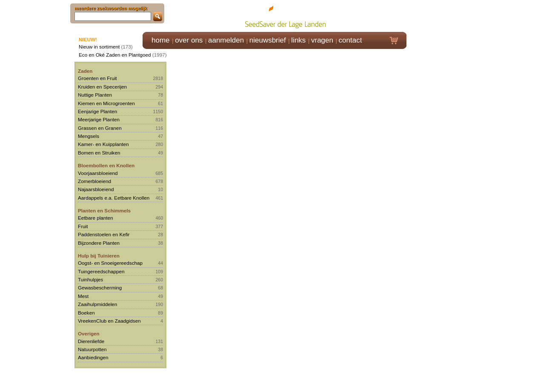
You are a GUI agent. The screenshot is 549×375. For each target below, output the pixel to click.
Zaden (85, 71)
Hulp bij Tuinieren (99, 255)
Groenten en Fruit (97, 78)
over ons (189, 40)
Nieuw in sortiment (99, 46)
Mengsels (88, 136)
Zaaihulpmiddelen (97, 304)
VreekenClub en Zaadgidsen (109, 320)
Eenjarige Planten (97, 111)
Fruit (83, 226)
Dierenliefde (91, 341)
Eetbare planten (95, 217)
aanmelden (226, 40)
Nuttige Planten (95, 94)
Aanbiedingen (93, 357)
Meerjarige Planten (99, 119)
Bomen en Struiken (99, 152)
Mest (83, 296)
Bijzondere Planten (99, 243)
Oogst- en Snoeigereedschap (110, 263)
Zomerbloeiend (94, 181)
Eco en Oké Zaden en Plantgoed (115, 54)
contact (350, 40)
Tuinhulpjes (90, 279)
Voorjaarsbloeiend (98, 173)
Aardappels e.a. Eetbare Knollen (113, 197)
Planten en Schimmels (104, 210)
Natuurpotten (92, 349)
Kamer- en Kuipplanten (103, 144)
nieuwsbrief (267, 40)
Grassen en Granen (100, 128)
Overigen (89, 333)
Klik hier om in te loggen (445, 15)
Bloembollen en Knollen (106, 165)
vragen (322, 40)
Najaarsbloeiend (96, 189)
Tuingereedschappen (101, 271)
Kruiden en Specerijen (102, 86)
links (298, 40)
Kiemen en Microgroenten (106, 103)
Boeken (86, 312)
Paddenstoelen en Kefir (104, 234)
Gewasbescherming (100, 287)
